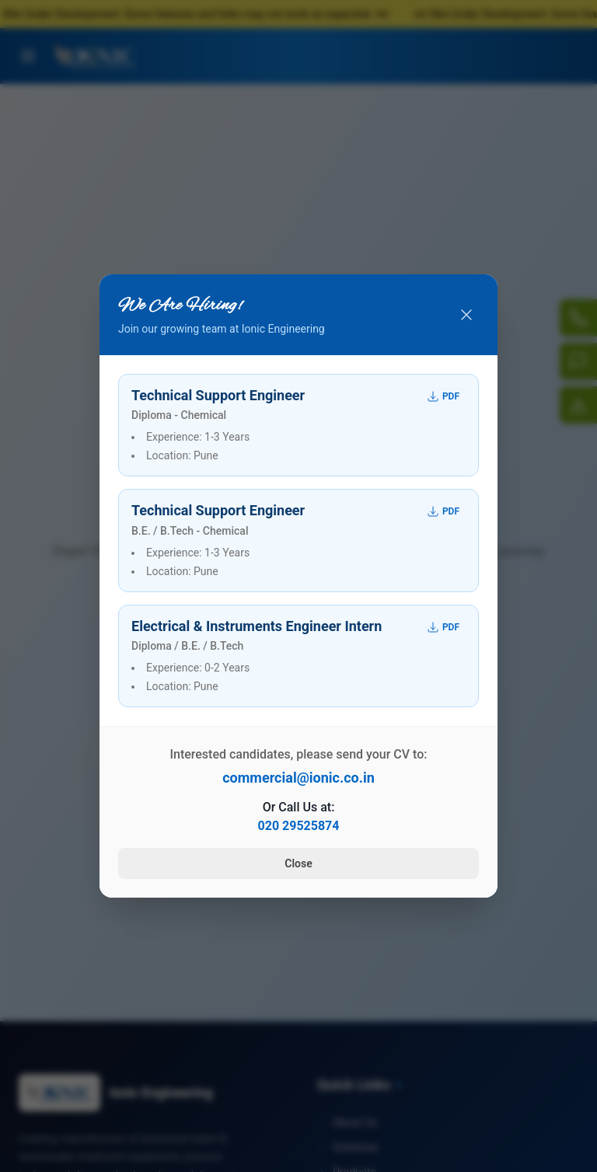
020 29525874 (299, 825)
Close (298, 863)
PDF (443, 396)
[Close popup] (466, 314)
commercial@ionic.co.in (298, 777)
